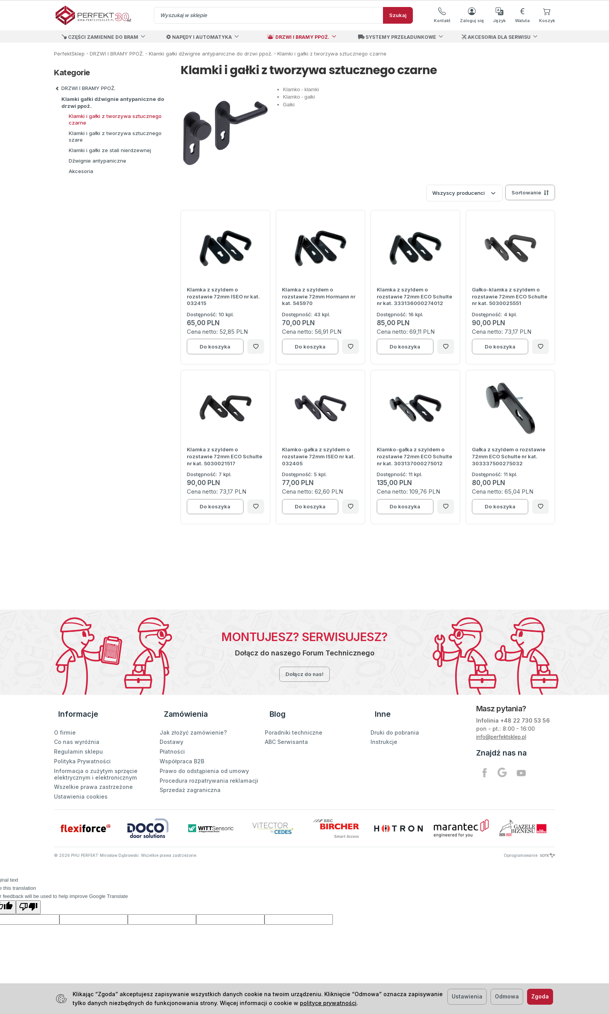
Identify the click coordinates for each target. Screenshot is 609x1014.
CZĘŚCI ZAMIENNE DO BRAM (100, 37)
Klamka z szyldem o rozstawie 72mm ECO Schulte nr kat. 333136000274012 (414, 296)
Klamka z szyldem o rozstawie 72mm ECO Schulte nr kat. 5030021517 (224, 456)
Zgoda (540, 996)
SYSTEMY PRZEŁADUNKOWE (397, 37)
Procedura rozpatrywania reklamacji (209, 769)
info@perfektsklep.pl (505, 736)
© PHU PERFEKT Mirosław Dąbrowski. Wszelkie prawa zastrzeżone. (125, 844)
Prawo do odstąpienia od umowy (204, 760)
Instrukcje (384, 731)
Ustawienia (467, 996)
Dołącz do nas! (304, 674)
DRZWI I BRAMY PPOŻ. (298, 37)
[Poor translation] (28, 896)
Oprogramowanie (529, 844)
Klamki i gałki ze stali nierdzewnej (110, 150)
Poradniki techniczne (293, 721)
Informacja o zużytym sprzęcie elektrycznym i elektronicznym (95, 763)
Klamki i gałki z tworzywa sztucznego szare (115, 136)
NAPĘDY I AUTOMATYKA (199, 37)
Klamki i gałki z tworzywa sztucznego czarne (115, 119)
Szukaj (398, 15)
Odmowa (507, 996)
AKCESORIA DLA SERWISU (496, 37)
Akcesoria (81, 171)
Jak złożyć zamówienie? (193, 721)
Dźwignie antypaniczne (97, 161)
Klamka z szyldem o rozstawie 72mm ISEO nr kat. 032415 (223, 296)
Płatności (172, 740)
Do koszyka (215, 346)
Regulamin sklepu (78, 740)
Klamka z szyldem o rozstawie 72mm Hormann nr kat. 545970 (318, 296)
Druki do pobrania (395, 721)
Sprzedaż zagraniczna (190, 779)
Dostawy (171, 731)
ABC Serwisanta (286, 731)
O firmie (65, 721)
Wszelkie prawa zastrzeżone (93, 776)
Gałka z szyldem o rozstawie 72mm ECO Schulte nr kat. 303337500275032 (508, 456)
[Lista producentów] (464, 193)
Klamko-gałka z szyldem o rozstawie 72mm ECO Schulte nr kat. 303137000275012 (414, 456)
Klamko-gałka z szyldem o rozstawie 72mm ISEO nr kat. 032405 (318, 456)
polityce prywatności (328, 1003)
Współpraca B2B (182, 750)
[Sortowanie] (530, 192)
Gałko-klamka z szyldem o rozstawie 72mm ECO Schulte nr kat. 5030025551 (509, 296)
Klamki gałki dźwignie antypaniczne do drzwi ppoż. (112, 102)
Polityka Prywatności (82, 750)
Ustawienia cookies (81, 785)
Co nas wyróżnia (76, 731)
